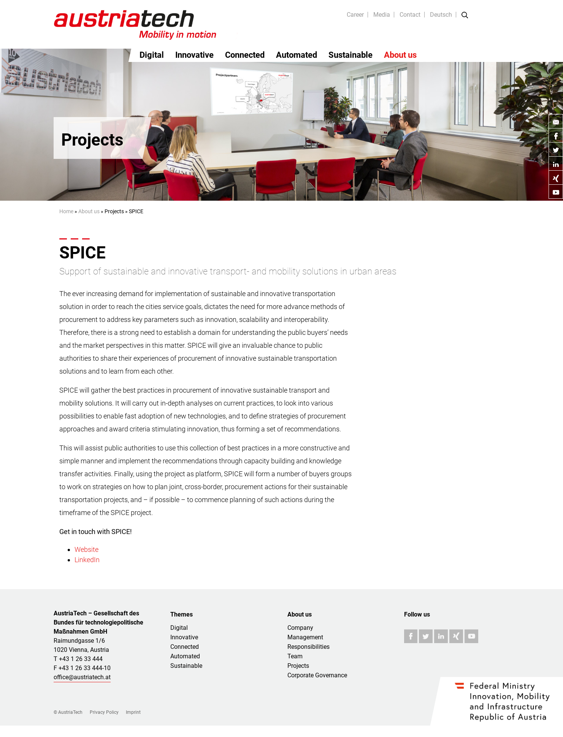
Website (86, 549)
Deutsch (441, 14)
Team (295, 656)
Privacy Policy (104, 712)
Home (66, 211)
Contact (410, 14)
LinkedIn (87, 560)
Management (305, 637)
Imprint (133, 712)
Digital (152, 55)
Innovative (194, 55)
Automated (296, 55)
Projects (298, 665)
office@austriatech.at (82, 677)
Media (381, 14)
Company (300, 627)
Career (355, 14)
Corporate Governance (317, 675)
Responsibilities (308, 646)
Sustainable (350, 55)
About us (400, 55)
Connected (245, 55)
